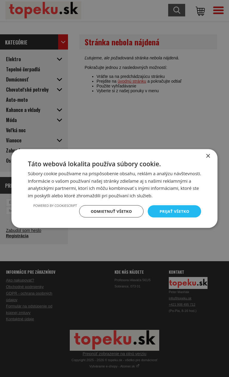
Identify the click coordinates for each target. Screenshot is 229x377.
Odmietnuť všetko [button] (108, 211)
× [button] (208, 155)
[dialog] (114, 188)
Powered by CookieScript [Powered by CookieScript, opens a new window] (51, 205)
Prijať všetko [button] (174, 211)
